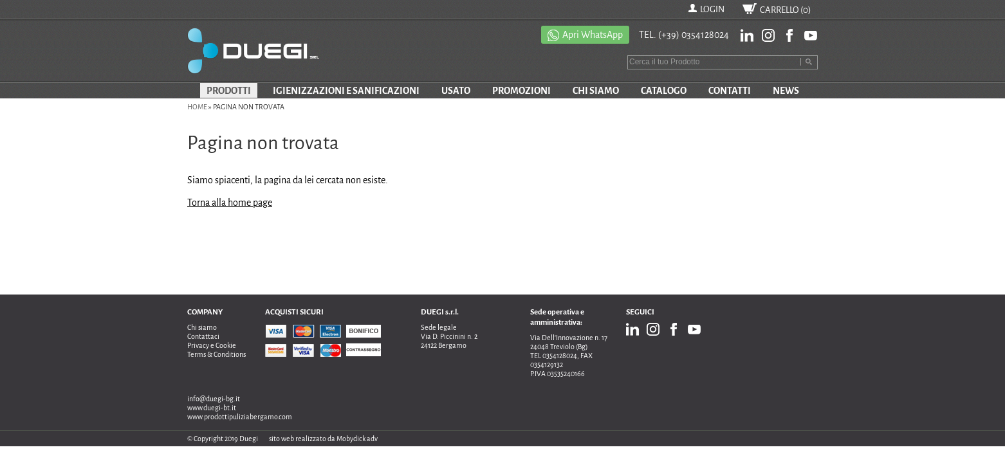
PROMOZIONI (521, 91)
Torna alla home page (229, 202)
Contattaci (203, 336)
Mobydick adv (357, 438)
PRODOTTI (229, 91)
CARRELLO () (785, 10)
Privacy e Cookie (211, 345)
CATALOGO (664, 91)
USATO (455, 91)
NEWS (786, 91)
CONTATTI (729, 91)
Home (197, 107)
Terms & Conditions (216, 354)
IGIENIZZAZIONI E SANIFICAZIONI (346, 91)
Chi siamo (202, 327)
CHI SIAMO (596, 91)
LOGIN (712, 9)
